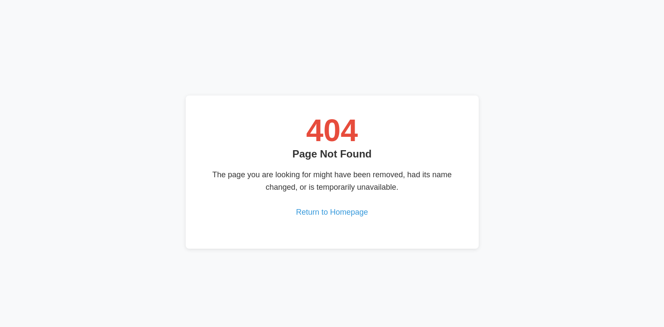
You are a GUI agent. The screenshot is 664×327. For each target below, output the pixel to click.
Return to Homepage (332, 212)
